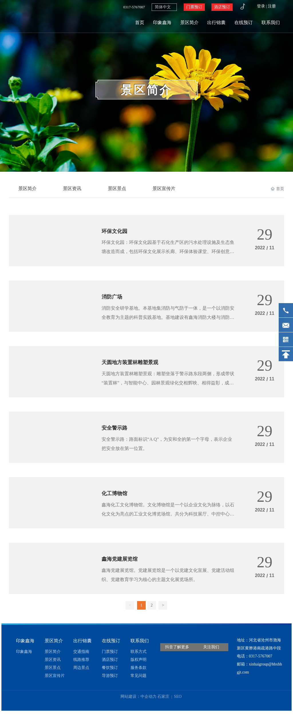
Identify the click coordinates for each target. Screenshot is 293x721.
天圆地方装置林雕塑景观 (133, 366)
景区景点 (119, 188)
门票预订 (194, 7)
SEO (177, 704)
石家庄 (163, 704)
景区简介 (146, 90)
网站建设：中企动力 (138, 704)
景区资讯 (73, 188)
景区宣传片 (166, 188)
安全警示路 (116, 433)
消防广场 (113, 299)
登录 (261, 6)
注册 (272, 6)
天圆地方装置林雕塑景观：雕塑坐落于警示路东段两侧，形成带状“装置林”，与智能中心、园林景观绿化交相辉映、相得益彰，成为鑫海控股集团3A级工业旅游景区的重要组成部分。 (168, 386)
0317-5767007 (134, 7)
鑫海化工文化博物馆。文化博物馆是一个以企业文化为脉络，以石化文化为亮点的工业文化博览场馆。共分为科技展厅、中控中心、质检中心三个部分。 (168, 520)
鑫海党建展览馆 (122, 566)
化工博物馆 (116, 500)
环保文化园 (116, 233)
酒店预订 (222, 7)
